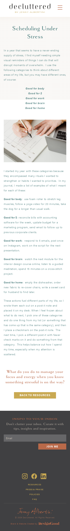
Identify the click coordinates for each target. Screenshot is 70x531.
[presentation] (38, 458)
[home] (29, 8)
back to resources (35, 395)
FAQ (34, 499)
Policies (34, 494)
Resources (34, 484)
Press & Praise (34, 489)
